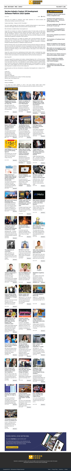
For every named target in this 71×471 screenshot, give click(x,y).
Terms (49, 469)
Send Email (9, 74)
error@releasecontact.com (10, 86)
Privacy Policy (55, 469)
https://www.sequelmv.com (22, 28)
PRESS (16, 6)
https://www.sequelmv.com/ (13, 78)
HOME (5, 6)
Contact (66, 469)
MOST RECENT (11, 6)
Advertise (61, 469)
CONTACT (20, 6)
